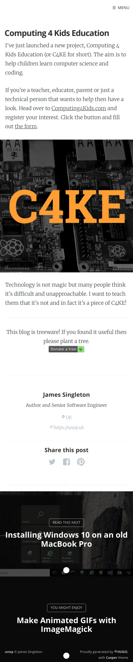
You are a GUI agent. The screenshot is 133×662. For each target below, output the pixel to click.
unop (9, 651)
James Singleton (66, 395)
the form (26, 126)
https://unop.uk (69, 427)
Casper (111, 657)
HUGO (122, 651)
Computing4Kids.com (79, 108)
